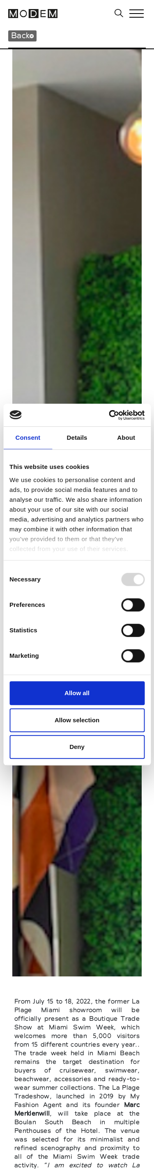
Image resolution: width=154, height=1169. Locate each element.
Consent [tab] (27, 437)
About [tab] (126, 437)
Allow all (77, 692)
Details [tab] (77, 437)
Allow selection (77, 720)
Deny (77, 746)
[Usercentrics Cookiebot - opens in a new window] (110, 415)
